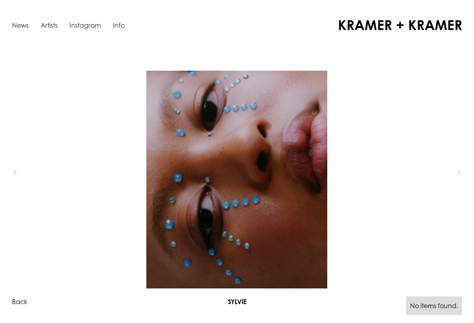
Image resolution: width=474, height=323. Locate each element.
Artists (49, 25)
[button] (28, 172)
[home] (400, 25)
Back (19, 302)
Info (119, 25)
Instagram (85, 25)
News (20, 25)
